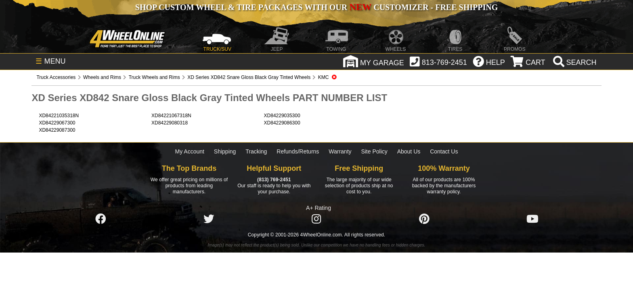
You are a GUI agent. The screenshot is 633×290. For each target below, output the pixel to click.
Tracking (256, 151)
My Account (189, 151)
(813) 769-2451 (274, 179)
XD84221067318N (171, 115)
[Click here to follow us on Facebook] (100, 219)
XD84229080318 (169, 123)
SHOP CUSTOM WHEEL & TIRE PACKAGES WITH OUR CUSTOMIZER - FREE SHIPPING (316, 7)
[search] (574, 62)
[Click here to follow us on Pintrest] (424, 219)
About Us (409, 151)
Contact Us (444, 151)
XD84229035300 (282, 115)
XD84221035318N (59, 115)
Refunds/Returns (298, 151)
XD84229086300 (282, 123)
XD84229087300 (57, 130)
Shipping (225, 151)
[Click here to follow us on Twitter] (209, 219)
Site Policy (374, 151)
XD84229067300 (57, 123)
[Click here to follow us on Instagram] (316, 219)
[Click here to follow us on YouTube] (532, 219)
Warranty (340, 151)
